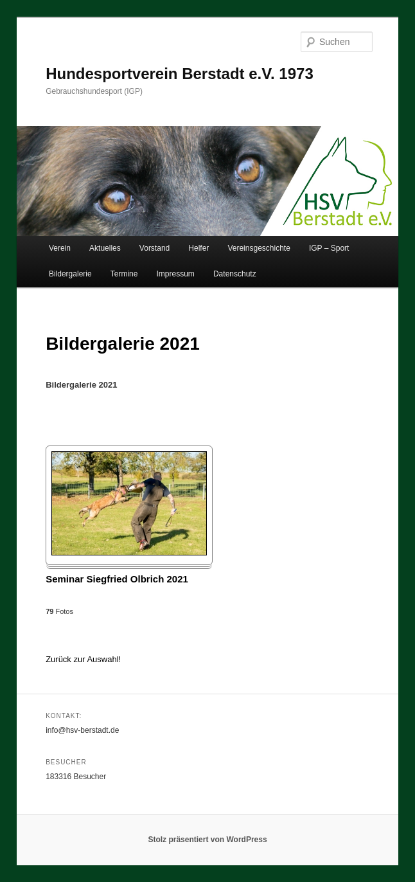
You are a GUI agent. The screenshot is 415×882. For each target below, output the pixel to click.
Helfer (198, 248)
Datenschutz (234, 273)
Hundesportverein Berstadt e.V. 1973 (179, 73)
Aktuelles (105, 248)
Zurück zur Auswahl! (83, 659)
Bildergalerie (70, 273)
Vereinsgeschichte (258, 248)
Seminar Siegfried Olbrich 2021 (117, 578)
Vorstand (154, 248)
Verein (60, 248)
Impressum (176, 273)
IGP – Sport (329, 248)
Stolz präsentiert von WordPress (207, 839)
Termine (124, 273)
